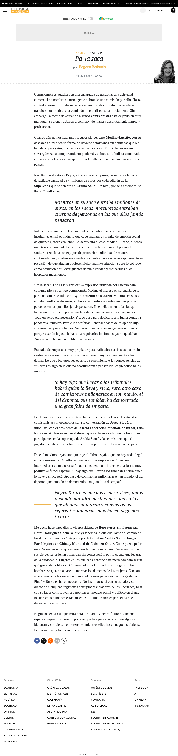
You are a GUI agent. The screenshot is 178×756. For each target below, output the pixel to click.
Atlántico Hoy (57, 711)
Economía (11, 687)
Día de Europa (93, 3)
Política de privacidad (107, 723)
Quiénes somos (101, 687)
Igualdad (10, 741)
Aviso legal (99, 705)
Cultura (9, 717)
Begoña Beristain (92, 67)
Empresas (10, 693)
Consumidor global (61, 717)
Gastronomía (13, 729)
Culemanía (54, 699)
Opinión (80, 53)
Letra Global (56, 705)
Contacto (98, 699)
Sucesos (9, 723)
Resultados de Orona (112, 3)
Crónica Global (58, 687)
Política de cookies (104, 717)
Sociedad (10, 705)
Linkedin (140, 699)
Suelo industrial (22, 3)
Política (9, 699)
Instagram (142, 705)
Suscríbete (98, 693)
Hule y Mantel (57, 723)
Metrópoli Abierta (60, 693)
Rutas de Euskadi (16, 735)
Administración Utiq (105, 729)
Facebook (141, 687)
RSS (93, 711)
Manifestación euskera (42, 3)
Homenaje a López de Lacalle (70, 3)
